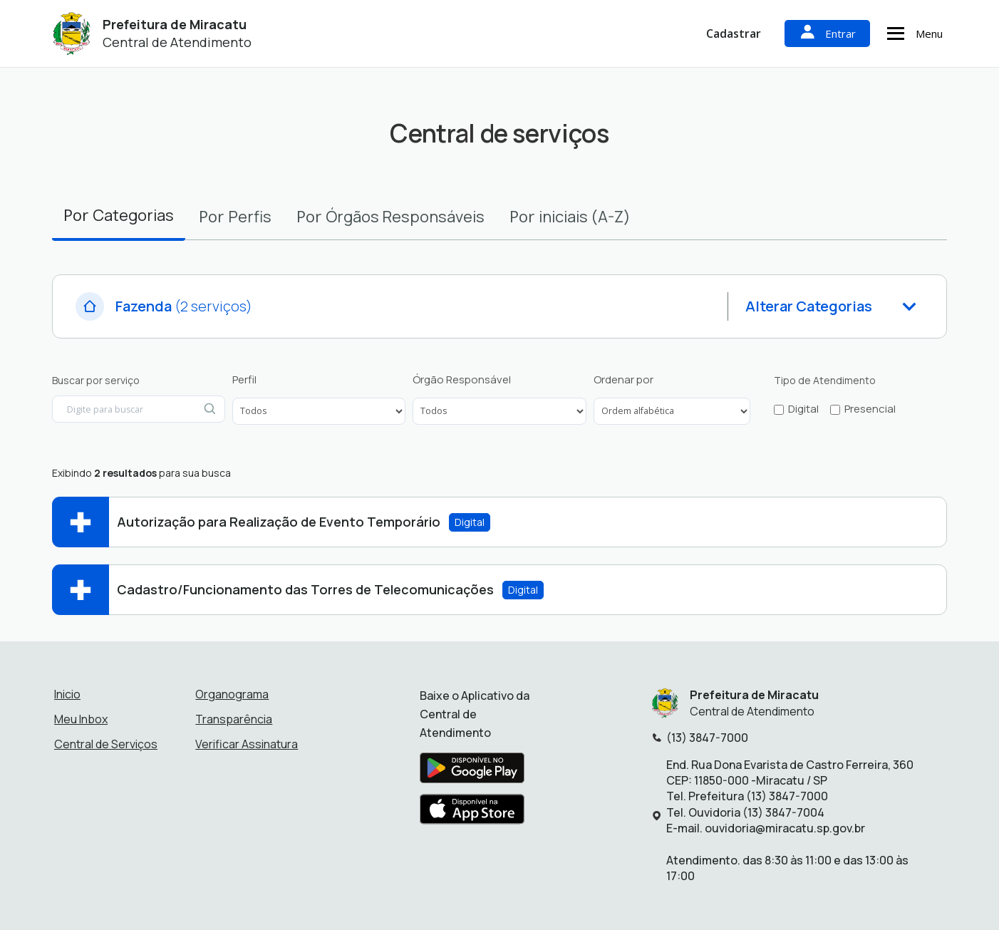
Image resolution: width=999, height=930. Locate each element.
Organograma (232, 694)
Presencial (870, 409)
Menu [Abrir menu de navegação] (913, 33)
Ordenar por (623, 380)
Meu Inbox (81, 719)
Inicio (67, 694)
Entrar (827, 33)
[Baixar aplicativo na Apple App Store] (472, 813)
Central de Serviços (105, 744)
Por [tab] (118, 215)
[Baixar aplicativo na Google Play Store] (472, 772)
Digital (803, 409)
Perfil (244, 380)
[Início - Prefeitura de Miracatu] (72, 33)
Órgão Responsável (462, 380)
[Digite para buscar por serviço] (138, 409)
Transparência (233, 719)
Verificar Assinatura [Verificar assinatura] (246, 744)
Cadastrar (733, 33)
